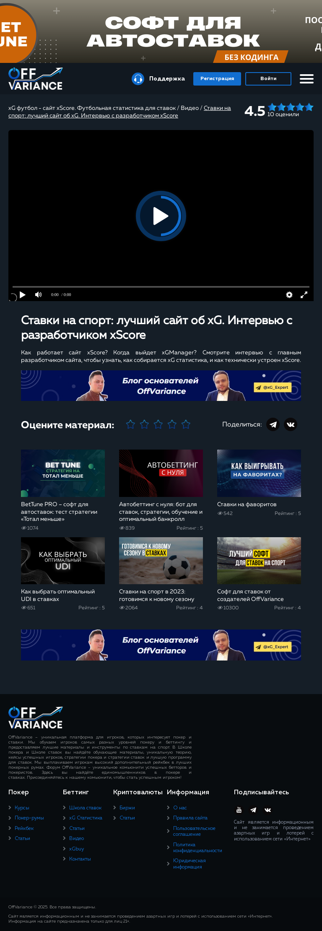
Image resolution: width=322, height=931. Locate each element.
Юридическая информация (189, 863)
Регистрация (217, 78)
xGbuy (76, 849)
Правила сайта (190, 818)
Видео (76, 838)
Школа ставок (85, 808)
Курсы (22, 808)
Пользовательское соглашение (194, 831)
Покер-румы (29, 818)
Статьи (22, 838)
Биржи (127, 808)
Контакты (80, 859)
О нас (180, 808)
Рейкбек (24, 828)
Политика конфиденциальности (197, 848)
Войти (268, 78)
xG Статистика (85, 818)
